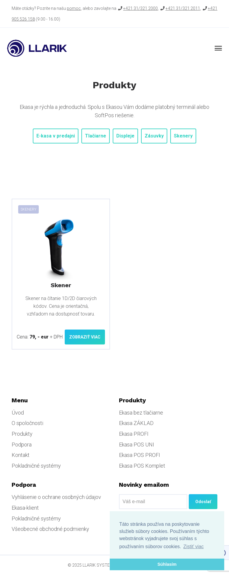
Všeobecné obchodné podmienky (50, 529)
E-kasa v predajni (55, 136)
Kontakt (21, 455)
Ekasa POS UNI (136, 444)
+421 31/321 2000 (140, 8)
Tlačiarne (95, 136)
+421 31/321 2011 (182, 8)
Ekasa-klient (25, 508)
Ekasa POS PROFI (139, 455)
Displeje (125, 136)
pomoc (74, 8)
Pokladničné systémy (36, 466)
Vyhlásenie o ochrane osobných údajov (56, 497)
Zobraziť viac (84, 337)
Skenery (183, 136)
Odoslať (203, 501)
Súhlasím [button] (167, 564)
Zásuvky (154, 136)
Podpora (22, 444)
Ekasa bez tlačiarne (141, 412)
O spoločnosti (27, 423)
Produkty (22, 434)
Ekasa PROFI (133, 434)
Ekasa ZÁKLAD (136, 423)
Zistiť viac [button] (193, 546)
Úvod (18, 412)
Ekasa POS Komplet (142, 466)
